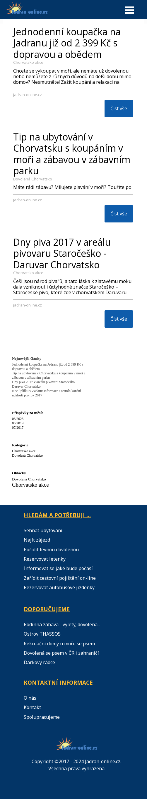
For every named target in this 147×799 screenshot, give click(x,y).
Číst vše (118, 108)
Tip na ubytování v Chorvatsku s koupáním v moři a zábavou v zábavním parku (71, 153)
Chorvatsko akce (28, 62)
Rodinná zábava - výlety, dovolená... (62, 624)
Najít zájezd (37, 540)
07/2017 (17, 428)
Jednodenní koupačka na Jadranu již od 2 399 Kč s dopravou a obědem (67, 43)
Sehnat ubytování (43, 530)
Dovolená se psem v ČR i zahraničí (61, 653)
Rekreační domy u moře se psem (59, 643)
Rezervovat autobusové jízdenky (59, 587)
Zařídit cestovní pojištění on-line (60, 578)
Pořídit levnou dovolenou (51, 549)
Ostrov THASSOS (42, 634)
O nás (30, 698)
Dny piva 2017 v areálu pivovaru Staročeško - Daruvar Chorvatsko (62, 253)
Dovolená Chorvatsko (32, 179)
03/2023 (17, 419)
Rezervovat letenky (45, 559)
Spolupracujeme (42, 717)
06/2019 (17, 423)
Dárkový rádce (39, 662)
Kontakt (32, 707)
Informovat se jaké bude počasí (58, 568)
